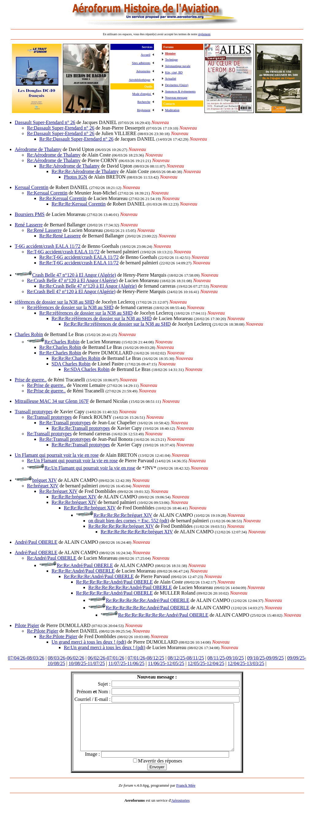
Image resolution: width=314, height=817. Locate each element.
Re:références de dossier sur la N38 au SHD (70, 307)
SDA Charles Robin (71, 363)
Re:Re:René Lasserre (60, 235)
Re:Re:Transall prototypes (65, 422)
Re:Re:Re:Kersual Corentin (78, 203)
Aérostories (180, 809)
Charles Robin (29, 334)
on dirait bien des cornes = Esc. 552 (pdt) (128, 520)
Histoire (170, 53)
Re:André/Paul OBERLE (51, 558)
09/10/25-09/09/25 (265, 657)
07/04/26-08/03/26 (26, 657)
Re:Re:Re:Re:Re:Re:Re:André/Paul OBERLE (163, 615)
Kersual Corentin (31, 187)
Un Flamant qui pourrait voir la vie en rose (57, 455)
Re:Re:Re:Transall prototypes (81, 428)
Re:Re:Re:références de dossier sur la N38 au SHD (102, 318)
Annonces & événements (180, 91)
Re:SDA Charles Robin (86, 369)
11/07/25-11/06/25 (126, 663)
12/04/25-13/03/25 (246, 663)
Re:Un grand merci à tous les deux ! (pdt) (104, 647)
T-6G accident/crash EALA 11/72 (47, 246)
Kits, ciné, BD (173, 72)
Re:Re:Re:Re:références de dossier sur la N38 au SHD (117, 324)
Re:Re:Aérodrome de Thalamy (69, 165)
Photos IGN (75, 177)
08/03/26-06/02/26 (66, 657)
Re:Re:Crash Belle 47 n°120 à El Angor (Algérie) (88, 286)
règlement (204, 34)
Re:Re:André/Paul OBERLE (85, 565)
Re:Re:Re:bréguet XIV (74, 496)
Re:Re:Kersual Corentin (62, 198)
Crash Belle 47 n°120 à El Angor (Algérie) (74, 275)
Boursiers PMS (29, 214)
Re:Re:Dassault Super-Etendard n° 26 (76, 139)
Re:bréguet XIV (42, 485)
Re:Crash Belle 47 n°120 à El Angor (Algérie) (72, 280)
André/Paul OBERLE (36, 542)
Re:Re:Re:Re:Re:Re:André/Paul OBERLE (130, 587)
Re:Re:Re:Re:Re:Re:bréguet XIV (121, 526)
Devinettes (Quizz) (176, 85)
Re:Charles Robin (61, 341)
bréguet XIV (44, 480)
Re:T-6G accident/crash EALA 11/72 (63, 251)
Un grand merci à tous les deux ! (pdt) (89, 642)
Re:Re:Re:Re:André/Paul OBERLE (99, 576)
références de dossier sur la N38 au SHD (54, 301)
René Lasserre (29, 224)
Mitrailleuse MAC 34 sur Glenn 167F (52, 401)
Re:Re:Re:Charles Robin (76, 358)
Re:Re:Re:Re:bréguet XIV (90, 507)
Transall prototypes (33, 411)
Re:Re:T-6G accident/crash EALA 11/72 (79, 257)
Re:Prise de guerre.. (46, 385)
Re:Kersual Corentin (47, 192)
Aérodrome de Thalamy (38, 149)
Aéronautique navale (177, 66)
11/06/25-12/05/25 (166, 663)
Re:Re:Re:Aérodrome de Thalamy (85, 171)
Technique (171, 59)
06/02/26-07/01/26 (106, 657)
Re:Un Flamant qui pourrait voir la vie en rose (72, 460)
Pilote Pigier (27, 625)
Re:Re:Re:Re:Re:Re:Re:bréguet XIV (137, 531)
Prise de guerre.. (31, 379)
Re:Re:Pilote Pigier (58, 636)
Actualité (170, 78)
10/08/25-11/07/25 (86, 663)
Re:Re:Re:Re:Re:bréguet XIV (123, 515)
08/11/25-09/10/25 (225, 657)
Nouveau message (176, 97)
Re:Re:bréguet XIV (58, 491)
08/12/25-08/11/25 (186, 657)
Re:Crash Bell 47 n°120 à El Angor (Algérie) (71, 291)
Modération (172, 110)
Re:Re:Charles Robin (60, 347)
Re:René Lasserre (44, 230)
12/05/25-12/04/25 (206, 663)
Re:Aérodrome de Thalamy (54, 154)
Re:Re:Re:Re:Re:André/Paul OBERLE (114, 581)
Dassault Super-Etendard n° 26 (45, 122)
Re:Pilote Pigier (42, 631)
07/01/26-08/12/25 (146, 657)
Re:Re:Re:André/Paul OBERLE (83, 570)
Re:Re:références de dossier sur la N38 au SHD (85, 313)
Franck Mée (185, 794)
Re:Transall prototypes (49, 417)
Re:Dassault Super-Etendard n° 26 (60, 127)
